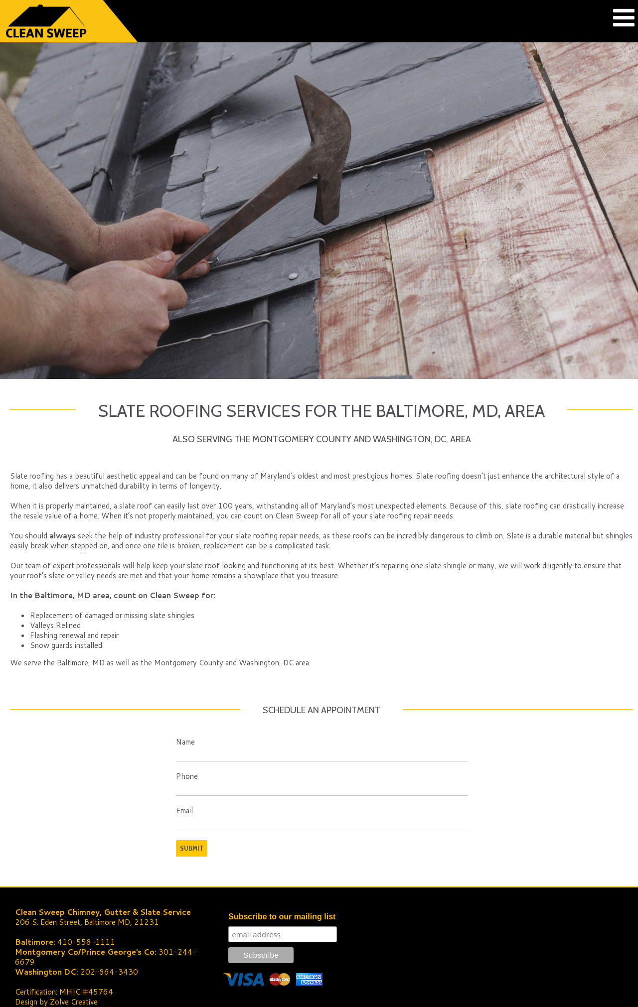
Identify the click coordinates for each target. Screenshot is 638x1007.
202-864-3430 (109, 972)
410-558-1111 (86, 942)
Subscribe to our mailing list (281, 916)
